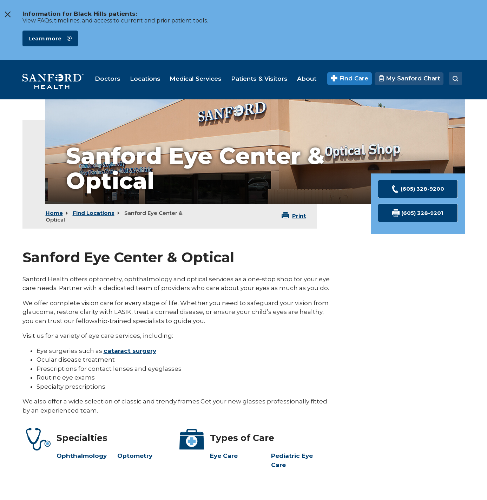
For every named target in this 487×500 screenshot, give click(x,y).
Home (54, 213)
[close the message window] (7, 14)
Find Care (349, 78)
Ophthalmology (82, 455)
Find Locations (93, 213)
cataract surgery (130, 350)
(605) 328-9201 (418, 213)
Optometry (134, 455)
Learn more (44, 38)
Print (299, 215)
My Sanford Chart (409, 78)
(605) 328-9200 (418, 189)
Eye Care (224, 455)
